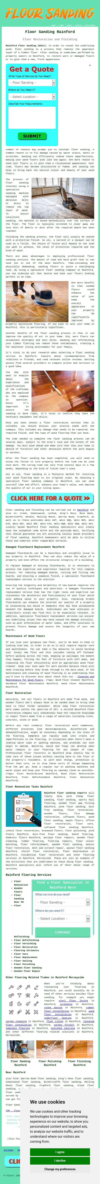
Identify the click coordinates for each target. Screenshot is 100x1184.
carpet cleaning (16, 1021)
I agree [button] (60, 1152)
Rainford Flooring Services (28, 875)
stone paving (53, 1007)
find (15, 1078)
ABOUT (69, 25)
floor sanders (15, 1092)
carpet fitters (64, 1025)
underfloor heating (57, 1018)
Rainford (83, 510)
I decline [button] (60, 1160)
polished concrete (63, 1028)
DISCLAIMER (90, 25)
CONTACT (78, 25)
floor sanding (66, 800)
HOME (54, 25)
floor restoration (80, 810)
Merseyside (44, 858)
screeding (66, 1004)
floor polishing (75, 830)
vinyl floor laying (73, 1001)
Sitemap (8, 1150)
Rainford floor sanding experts (65, 793)
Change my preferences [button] (60, 1169)
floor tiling (55, 1021)
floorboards (57, 565)
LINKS (61, 25)
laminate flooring (18, 1028)
